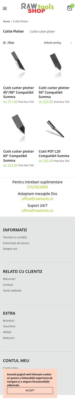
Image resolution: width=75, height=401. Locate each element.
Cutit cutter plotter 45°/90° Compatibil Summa (18, 92)
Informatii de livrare (16, 243)
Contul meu (10, 368)
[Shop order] (58, 42)
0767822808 (37, 187)
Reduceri (9, 338)
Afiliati (7, 332)
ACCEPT (30, 390)
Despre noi (10, 249)
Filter (8, 43)
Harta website (12, 290)
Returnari (9, 279)
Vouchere (9, 326)
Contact (8, 285)
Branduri (9, 320)
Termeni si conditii (15, 237)
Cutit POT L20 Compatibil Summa (54, 153)
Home (6, 21)
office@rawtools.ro (37, 198)
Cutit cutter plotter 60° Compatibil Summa (18, 156)
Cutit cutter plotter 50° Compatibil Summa (54, 92)
